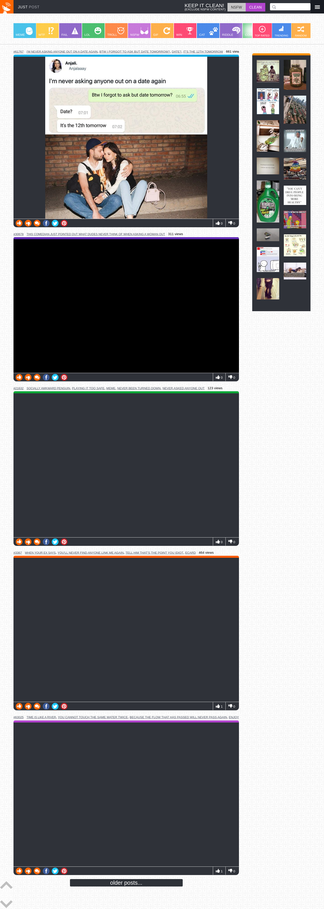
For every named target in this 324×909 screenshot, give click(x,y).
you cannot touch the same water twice (93, 717)
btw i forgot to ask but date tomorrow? (134, 51)
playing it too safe (88, 388)
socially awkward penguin (48, 388)
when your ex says (40, 552)
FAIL (69, 31)
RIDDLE (231, 31)
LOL (92, 31)
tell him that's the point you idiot (154, 552)
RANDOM (301, 31)
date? (176, 51)
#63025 (19, 717)
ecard (190, 552)
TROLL (115, 31)
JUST (29, 7)
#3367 (18, 552)
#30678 (19, 234)
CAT (208, 31)
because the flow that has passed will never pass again (178, 717)
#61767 (19, 51)
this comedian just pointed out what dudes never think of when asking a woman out (96, 234)
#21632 (19, 388)
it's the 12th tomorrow (203, 51)
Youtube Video (126, 306)
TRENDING (281, 31)
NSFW (139, 31)
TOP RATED (262, 31)
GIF (161, 31)
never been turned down (139, 388)
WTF (46, 31)
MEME (24, 31)
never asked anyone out (183, 388)
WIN (184, 31)
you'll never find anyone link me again (91, 552)
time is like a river (41, 717)
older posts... (126, 883)
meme (110, 388)
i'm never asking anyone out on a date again (62, 51)
